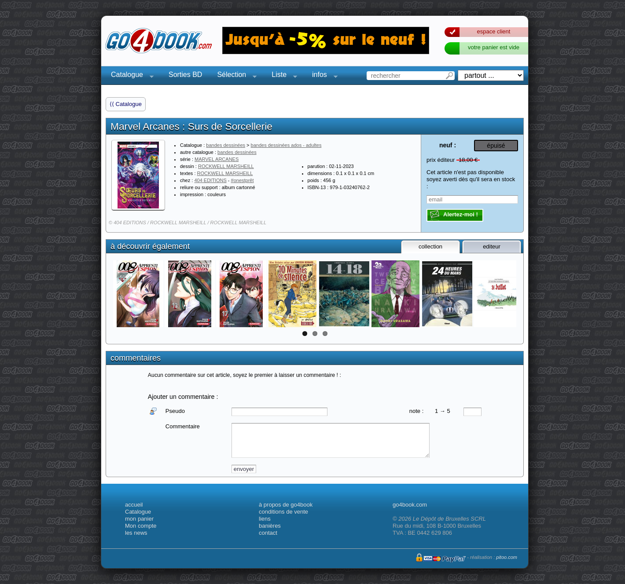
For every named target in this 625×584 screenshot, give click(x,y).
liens (265, 518)
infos (322, 76)
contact (268, 532)
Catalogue (130, 76)
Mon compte (141, 525)
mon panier (139, 518)
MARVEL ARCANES (217, 159)
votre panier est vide (493, 47)
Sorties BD (185, 74)
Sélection (234, 76)
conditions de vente (283, 511)
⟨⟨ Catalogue (126, 104)
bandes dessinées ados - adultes (286, 145)
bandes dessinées (225, 145)
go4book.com (410, 504)
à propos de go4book (285, 504)
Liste (281, 76)
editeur (491, 246)
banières (270, 525)
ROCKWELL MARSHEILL (226, 166)
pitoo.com (506, 557)
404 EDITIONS (210, 180)
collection (430, 246)
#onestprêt (242, 180)
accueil (134, 504)
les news (136, 532)
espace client (494, 31)
